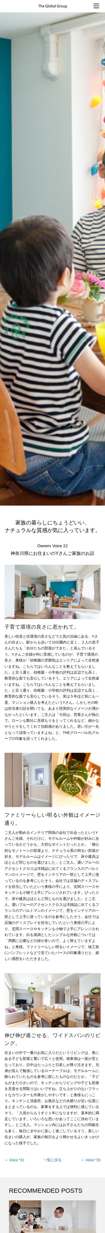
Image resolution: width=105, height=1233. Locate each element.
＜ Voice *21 (14, 1160)
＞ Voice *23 (91, 1160)
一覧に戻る (52, 1160)
